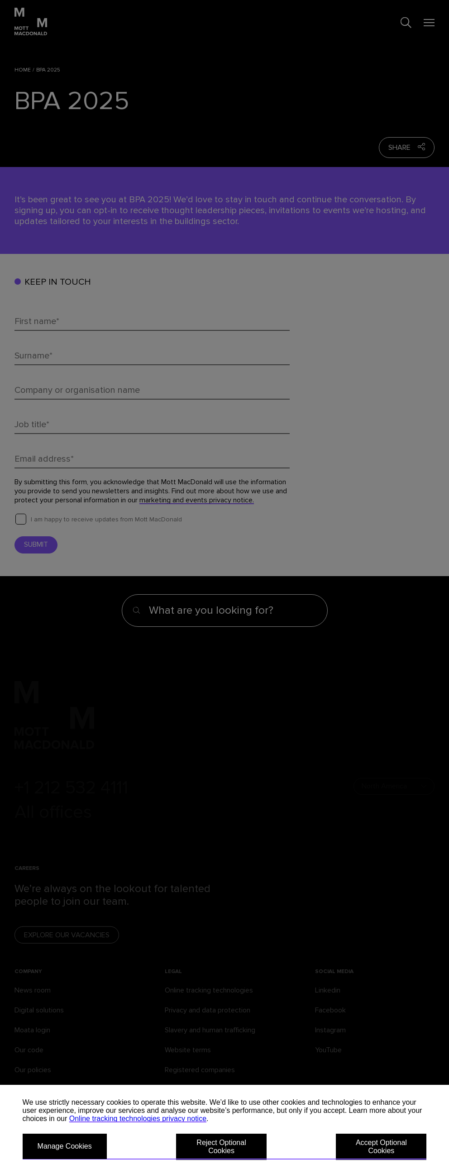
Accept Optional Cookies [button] (381, 1147)
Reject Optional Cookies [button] (221, 1147)
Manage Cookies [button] (65, 1146)
